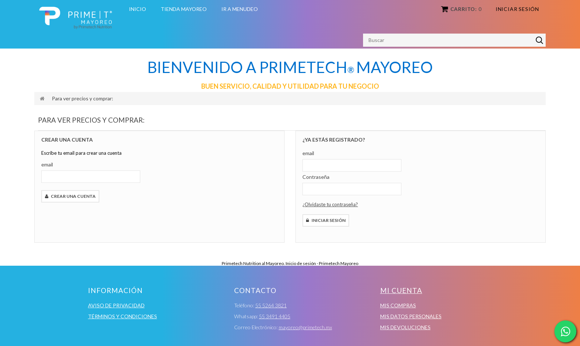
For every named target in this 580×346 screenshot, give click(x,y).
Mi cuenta (401, 290)
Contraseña (315, 177)
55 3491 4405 (274, 316)
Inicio (137, 9)
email (47, 164)
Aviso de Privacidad (116, 305)
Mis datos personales (411, 316)
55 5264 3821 (271, 305)
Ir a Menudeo (239, 9)
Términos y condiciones (122, 316)
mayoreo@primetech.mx (305, 327)
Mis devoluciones (405, 327)
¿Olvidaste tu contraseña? (330, 204)
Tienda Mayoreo (184, 9)
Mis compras (398, 305)
